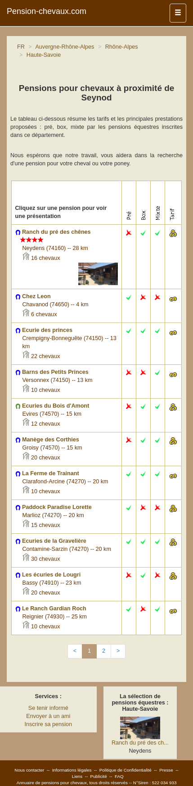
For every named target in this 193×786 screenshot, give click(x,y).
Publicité (98, 776)
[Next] (118, 651)
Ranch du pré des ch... (140, 743)
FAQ (119, 776)
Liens (77, 776)
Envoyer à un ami (48, 716)
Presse (166, 770)
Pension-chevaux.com (46, 11)
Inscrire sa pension (48, 724)
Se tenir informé (48, 708)
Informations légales (72, 770)
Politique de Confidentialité (125, 770)
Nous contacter (29, 770)
